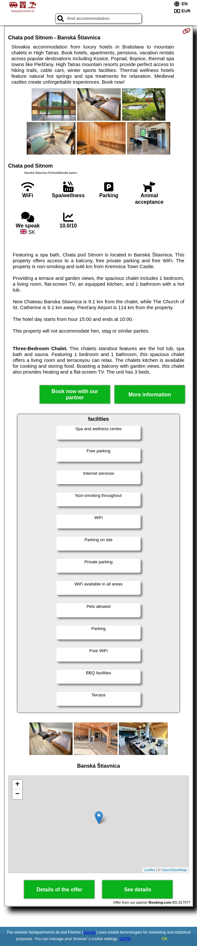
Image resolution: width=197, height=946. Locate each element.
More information (150, 394)
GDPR (125, 939)
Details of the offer (59, 889)
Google (89, 932)
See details (137, 889)
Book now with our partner (74, 394)
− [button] (17, 794)
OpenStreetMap (174, 870)
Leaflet (149, 870)
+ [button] (17, 784)
